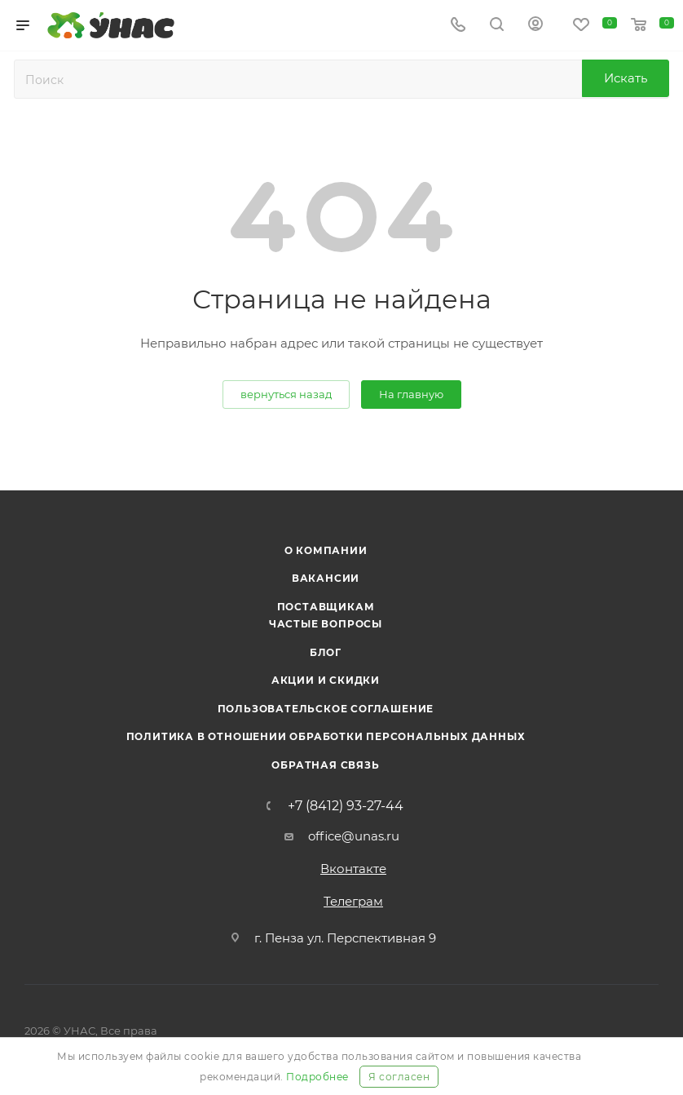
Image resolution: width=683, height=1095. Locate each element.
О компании (326, 550)
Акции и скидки (325, 680)
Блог (326, 652)
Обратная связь (325, 765)
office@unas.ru (353, 836)
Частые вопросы (325, 624)
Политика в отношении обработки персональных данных (326, 736)
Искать (625, 78)
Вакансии (325, 578)
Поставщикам (326, 607)
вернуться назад (286, 394)
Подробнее (317, 1077)
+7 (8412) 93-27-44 (345, 806)
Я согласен (399, 1077)
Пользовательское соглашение (326, 709)
